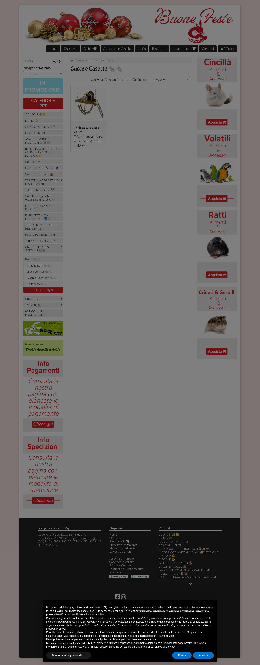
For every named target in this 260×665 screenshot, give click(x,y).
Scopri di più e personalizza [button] (68, 655)
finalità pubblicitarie (67, 625)
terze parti (97, 618)
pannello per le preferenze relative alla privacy (150, 646)
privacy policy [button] (180, 607)
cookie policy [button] (97, 614)
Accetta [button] (203, 655)
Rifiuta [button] (182, 655)
